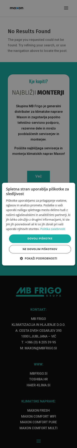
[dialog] (38, 224)
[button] (38, 258)
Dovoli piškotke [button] (40, 238)
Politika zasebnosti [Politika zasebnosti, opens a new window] (52, 229)
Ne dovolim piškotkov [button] (40, 249)
